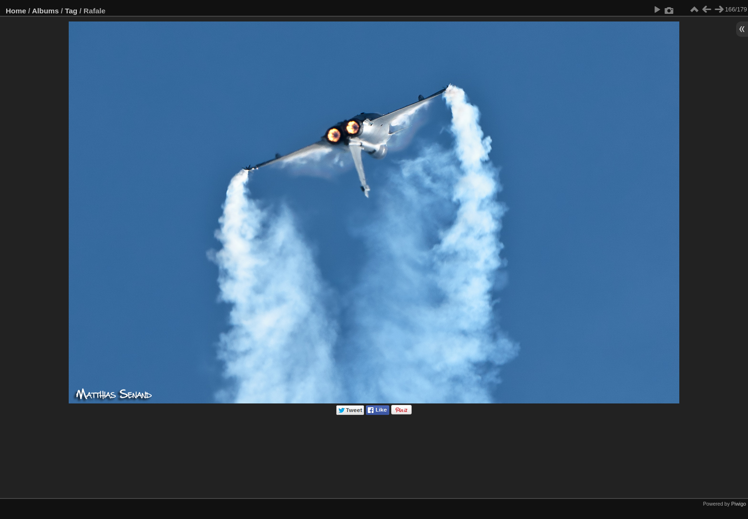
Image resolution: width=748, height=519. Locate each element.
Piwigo (738, 504)
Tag (71, 11)
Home (16, 11)
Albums (45, 11)
